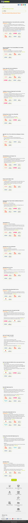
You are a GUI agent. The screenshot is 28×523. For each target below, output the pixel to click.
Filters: (4, 11)
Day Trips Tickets (18, 493)
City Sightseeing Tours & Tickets (18, 504)
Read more (10, 97)
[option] (7, 33)
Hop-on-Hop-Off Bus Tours (18, 487)
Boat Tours (9, 493)
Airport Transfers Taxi (9, 487)
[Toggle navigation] (26, 1)
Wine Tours (18, 498)
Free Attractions (18, 510)
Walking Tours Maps (9, 503)
